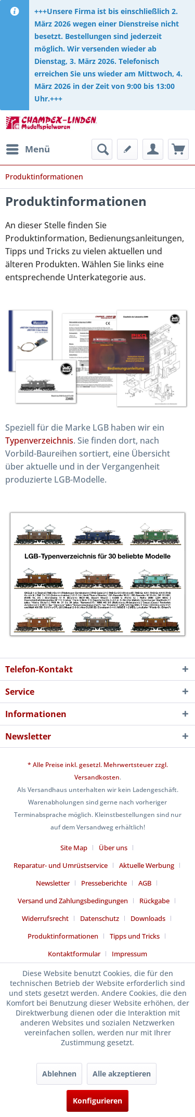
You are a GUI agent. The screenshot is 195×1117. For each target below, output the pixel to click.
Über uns (113, 847)
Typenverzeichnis (39, 440)
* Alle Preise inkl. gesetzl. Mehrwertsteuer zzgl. (98, 764)
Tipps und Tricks (135, 936)
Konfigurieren (97, 1101)
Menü (28, 148)
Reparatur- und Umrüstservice (61, 865)
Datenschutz (99, 918)
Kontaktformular (74, 953)
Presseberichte (104, 883)
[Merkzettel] (127, 149)
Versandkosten (97, 777)
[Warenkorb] (178, 149)
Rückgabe (154, 900)
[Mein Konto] (152, 149)
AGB (144, 883)
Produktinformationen (63, 936)
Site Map (73, 847)
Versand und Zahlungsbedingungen (73, 900)
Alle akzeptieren (122, 1074)
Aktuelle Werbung (146, 865)
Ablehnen (59, 1074)
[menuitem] (27, 149)
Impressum (129, 953)
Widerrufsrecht (45, 918)
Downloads (148, 918)
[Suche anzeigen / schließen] (102, 149)
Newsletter (53, 883)
